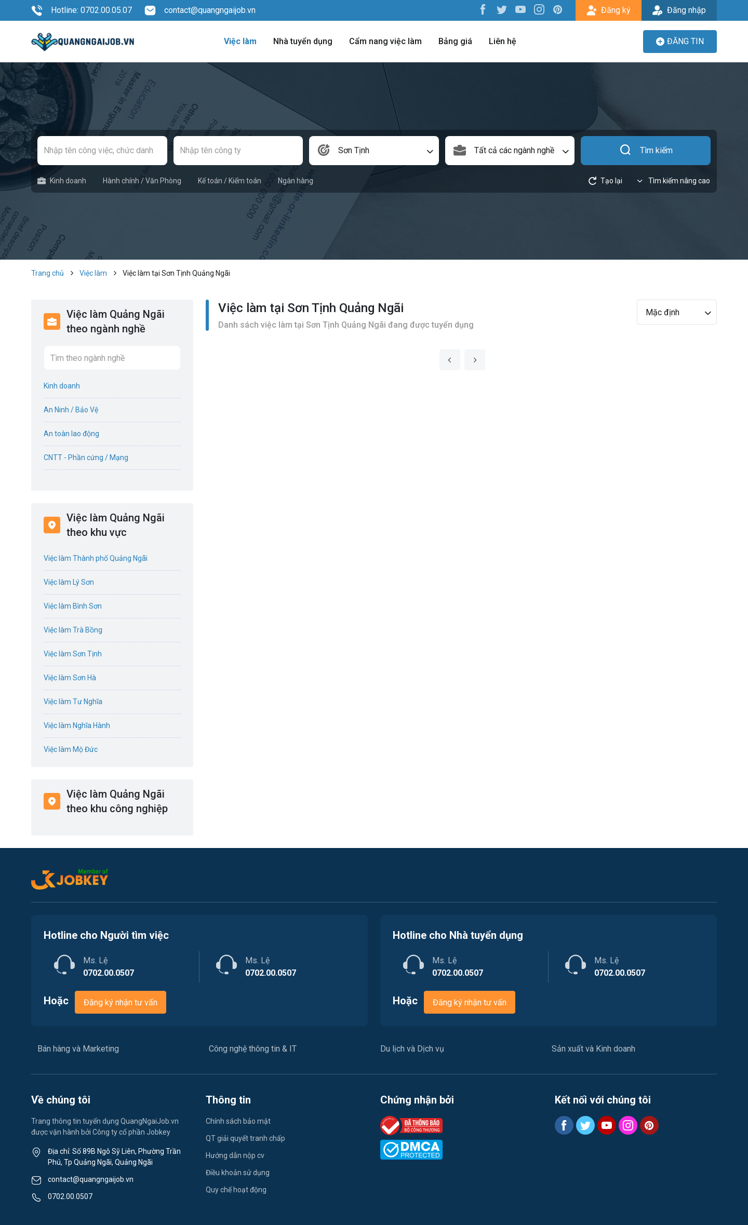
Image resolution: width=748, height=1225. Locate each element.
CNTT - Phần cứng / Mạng (86, 457)
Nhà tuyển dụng (302, 41)
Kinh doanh (61, 181)
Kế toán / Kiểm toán (229, 181)
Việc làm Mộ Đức (71, 749)
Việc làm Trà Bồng (73, 630)
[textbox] (510, 150)
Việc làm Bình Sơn (73, 606)
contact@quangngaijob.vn (200, 10)
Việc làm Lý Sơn (69, 582)
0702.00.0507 (70, 1196)
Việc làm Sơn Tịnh (73, 654)
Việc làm (240, 41)
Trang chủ (47, 273)
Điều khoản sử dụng (238, 1172)
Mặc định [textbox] (662, 312)
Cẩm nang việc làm (385, 41)
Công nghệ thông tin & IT (253, 1049)
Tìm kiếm (646, 150)
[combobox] (374, 150)
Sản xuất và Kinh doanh (593, 1049)
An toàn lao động (71, 433)
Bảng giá (455, 41)
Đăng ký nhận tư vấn (120, 1002)
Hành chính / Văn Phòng (142, 181)
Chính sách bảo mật (238, 1121)
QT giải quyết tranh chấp (245, 1138)
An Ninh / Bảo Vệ (71, 410)
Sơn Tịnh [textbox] (353, 150)
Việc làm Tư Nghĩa (73, 701)
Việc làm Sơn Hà (70, 678)
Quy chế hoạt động (236, 1190)
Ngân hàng (295, 181)
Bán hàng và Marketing (78, 1049)
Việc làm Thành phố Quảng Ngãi (96, 558)
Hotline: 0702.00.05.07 (81, 10)
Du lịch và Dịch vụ (412, 1049)
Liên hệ (502, 41)
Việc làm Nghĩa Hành (77, 725)
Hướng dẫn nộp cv (235, 1155)
